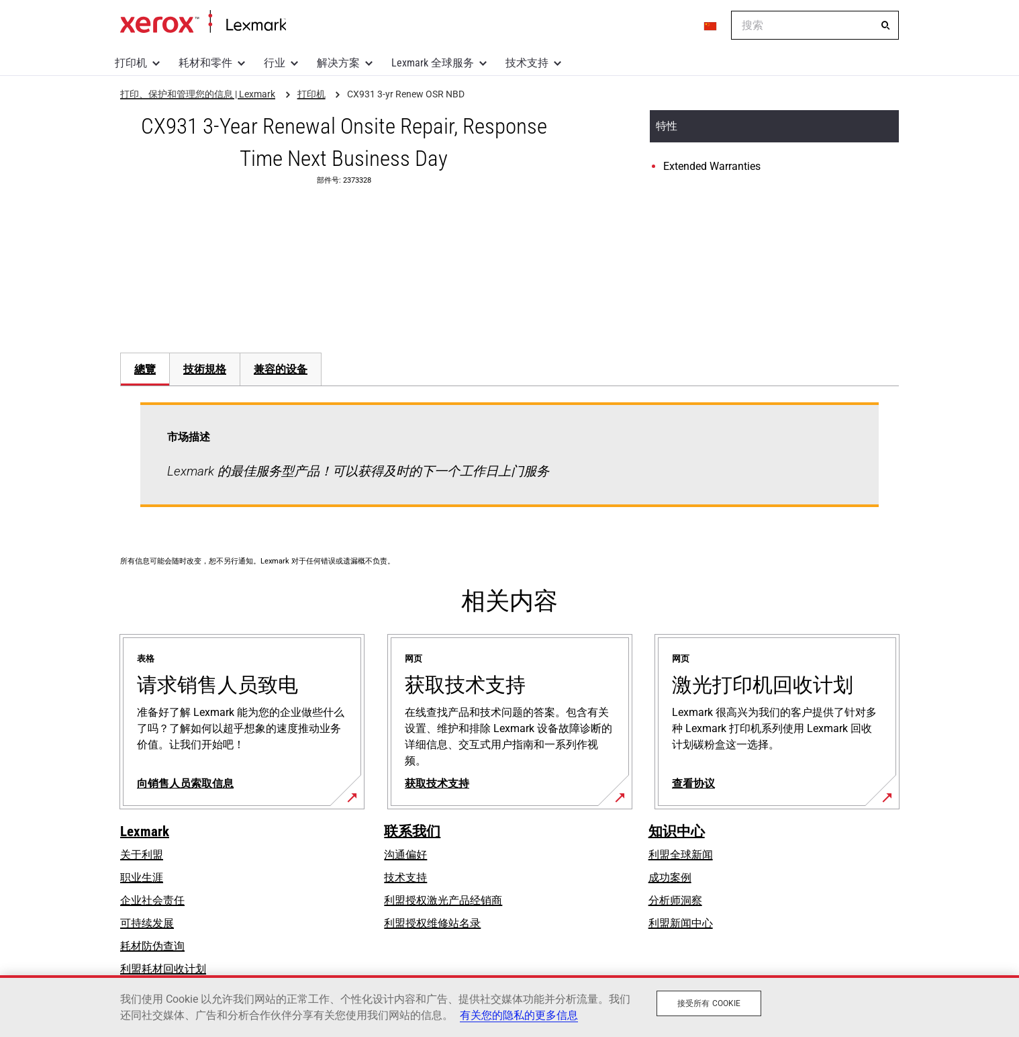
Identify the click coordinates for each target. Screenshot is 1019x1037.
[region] (509, 1006)
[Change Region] (711, 25)
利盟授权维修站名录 (432, 923)
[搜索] (885, 25)
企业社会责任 (152, 900)
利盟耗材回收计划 (163, 968)
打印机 (131, 62)
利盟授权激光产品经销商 (443, 900)
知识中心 (676, 831)
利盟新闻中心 (680, 923)
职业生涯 (141, 877)
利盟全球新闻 (680, 854)
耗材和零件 (205, 62)
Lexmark (144, 831)
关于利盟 (141, 854)
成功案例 (669, 877)
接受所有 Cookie (708, 1003)
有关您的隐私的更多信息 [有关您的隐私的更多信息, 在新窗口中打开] (519, 1015)
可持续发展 (147, 923)
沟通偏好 (405, 854)
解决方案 (338, 62)
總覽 (145, 369)
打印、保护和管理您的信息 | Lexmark (203, 22)
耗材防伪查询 (152, 946)
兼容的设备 (280, 369)
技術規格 (204, 369)
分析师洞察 (675, 900)
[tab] (144, 369)
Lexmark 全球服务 (432, 62)
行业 (274, 62)
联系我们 (412, 831)
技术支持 (526, 62)
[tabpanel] (509, 462)
